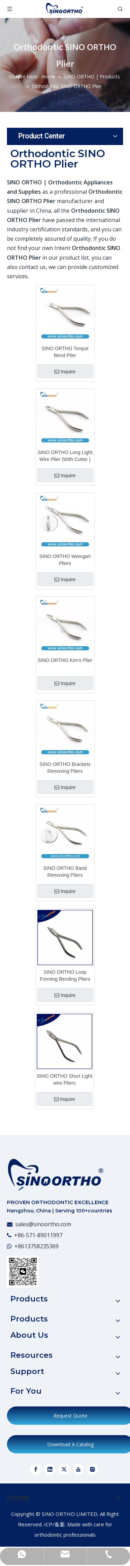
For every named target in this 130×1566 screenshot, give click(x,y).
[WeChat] (22, 1271)
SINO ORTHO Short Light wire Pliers (64, 1079)
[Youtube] (78, 1469)
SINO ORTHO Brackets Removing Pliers (65, 767)
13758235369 (41, 1246)
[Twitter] (64, 1469)
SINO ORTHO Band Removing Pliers (65, 871)
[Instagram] (92, 1469)
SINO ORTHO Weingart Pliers (64, 560)
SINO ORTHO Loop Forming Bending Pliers (65, 975)
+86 (19, 1246)
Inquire (65, 371)
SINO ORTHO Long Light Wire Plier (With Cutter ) (65, 456)
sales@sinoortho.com (43, 1224)
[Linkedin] (49, 1469)
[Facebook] (35, 1469)
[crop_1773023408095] (55, 1174)
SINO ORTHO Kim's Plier (65, 660)
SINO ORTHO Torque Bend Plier (65, 352)
